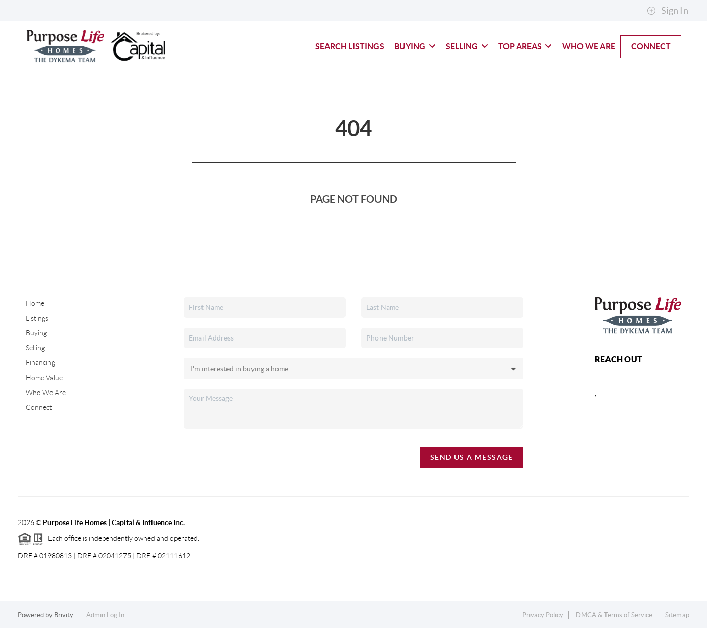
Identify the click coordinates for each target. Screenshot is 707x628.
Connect (651, 46)
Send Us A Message (471, 457)
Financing (40, 362)
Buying (415, 46)
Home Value (44, 378)
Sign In (667, 11)
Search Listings (349, 46)
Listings (37, 318)
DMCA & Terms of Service (614, 615)
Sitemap (677, 615)
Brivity (63, 615)
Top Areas (525, 46)
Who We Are (588, 46)
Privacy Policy (542, 615)
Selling (467, 46)
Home (35, 303)
